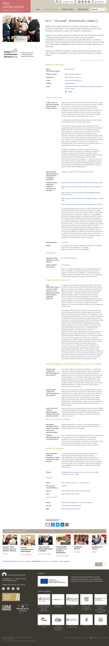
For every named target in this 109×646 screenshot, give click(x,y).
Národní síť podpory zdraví (72, 626)
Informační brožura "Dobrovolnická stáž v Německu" (78, 246)
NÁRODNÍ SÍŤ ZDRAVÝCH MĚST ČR (74, 637)
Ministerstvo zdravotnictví (58, 606)
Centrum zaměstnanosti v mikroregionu (27, 549)
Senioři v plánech (67, 9)
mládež (70, 91)
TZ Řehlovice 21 (66, 474)
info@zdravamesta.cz (8, 639)
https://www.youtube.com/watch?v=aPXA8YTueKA (77, 183)
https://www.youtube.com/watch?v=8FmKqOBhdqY (77, 204)
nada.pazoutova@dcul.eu (73, 80)
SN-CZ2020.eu (65, 265)
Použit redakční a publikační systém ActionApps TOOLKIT (19, 641)
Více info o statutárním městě (91, 60)
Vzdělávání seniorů (78, 548)
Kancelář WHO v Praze (72, 606)
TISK (98, 564)
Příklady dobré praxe (51, 9)
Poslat (47, 524)
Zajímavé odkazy (82, 9)
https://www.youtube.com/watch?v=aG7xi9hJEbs (76, 198)
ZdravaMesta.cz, (7, 579)
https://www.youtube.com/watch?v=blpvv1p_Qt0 (76, 187)
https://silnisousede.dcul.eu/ (70, 494)
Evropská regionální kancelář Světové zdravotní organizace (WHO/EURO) (44, 608)
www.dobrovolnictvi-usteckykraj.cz (73, 461)
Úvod (38, 9)
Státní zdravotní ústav (44, 626)
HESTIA (86, 625)
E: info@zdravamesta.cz (10, 580)
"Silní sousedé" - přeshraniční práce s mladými (45, 549)
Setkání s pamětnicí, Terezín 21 (71, 249)
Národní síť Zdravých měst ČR (13, 575)
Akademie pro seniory (97, 548)
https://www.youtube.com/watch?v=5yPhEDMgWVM (77, 193)
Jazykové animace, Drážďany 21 (71, 247)
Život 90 (100, 625)
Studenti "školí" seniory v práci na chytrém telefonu (9, 549)
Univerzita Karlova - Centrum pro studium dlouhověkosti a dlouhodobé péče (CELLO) (100, 609)
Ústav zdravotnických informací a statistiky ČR (58, 628)
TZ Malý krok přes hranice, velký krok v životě (75, 472)
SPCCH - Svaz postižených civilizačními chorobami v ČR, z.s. (86, 608)
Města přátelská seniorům (17, 6)
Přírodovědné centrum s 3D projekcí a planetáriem (61, 550)
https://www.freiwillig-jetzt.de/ (76, 167)
